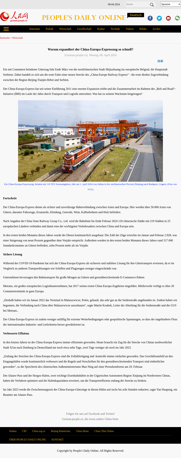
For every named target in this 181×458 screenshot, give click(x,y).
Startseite (34, 28)
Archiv (157, 28)
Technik (115, 28)
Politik (49, 28)
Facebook (94, 413)
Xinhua (12, 431)
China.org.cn (38, 431)
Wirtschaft (65, 28)
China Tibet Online (104, 431)
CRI (24, 431)
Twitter (110, 413)
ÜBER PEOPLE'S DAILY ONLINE (27, 439)
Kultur (101, 28)
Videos (130, 28)
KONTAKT (58, 439)
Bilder (143, 28)
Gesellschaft (84, 28)
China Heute (82, 431)
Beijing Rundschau (60, 431)
